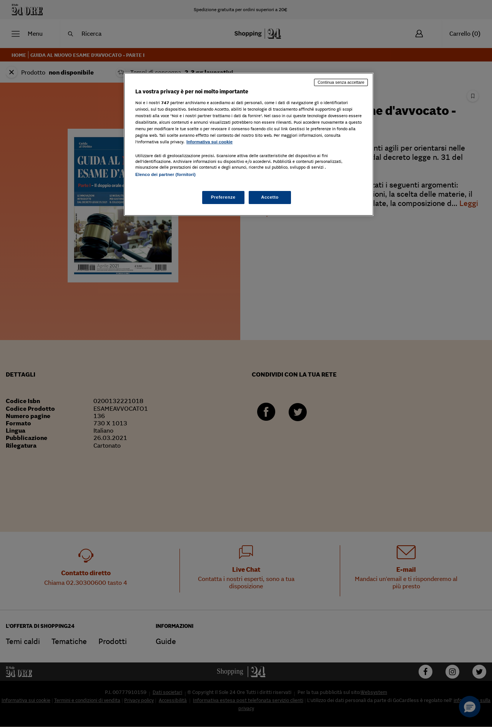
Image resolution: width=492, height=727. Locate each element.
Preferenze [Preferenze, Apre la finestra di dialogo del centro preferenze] (223, 197)
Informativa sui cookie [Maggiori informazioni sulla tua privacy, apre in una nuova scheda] (209, 141)
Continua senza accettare (340, 82)
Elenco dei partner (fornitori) (165, 174)
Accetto (270, 197)
